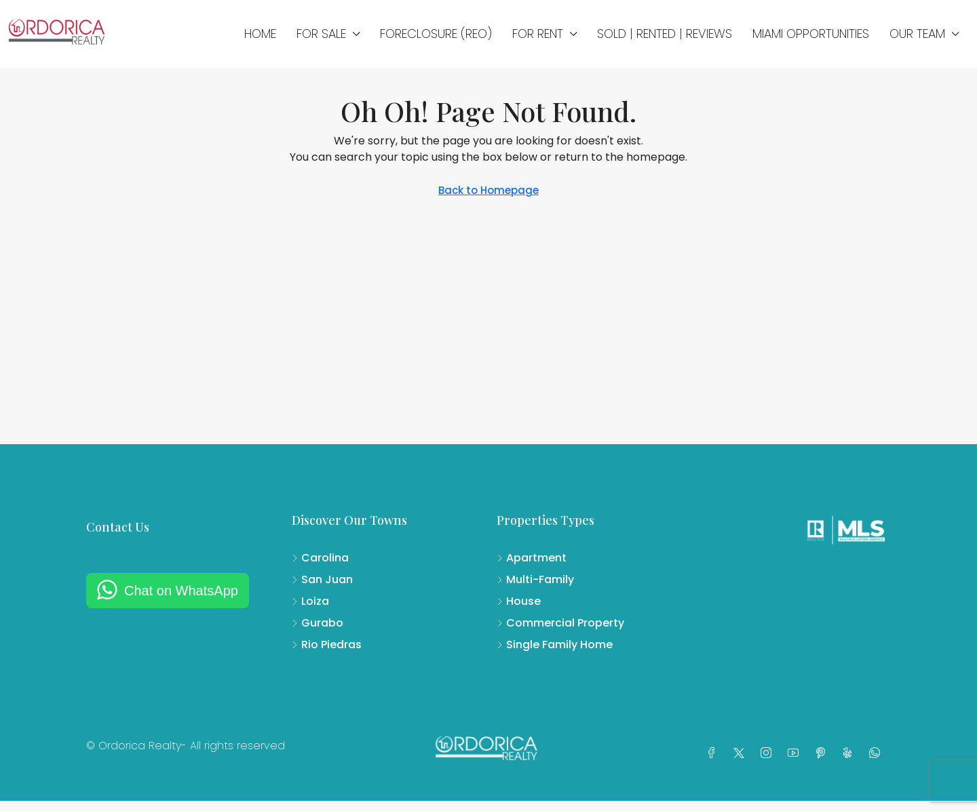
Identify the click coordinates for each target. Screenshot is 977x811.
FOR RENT (537, 33)
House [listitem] (519, 601)
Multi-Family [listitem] (535, 579)
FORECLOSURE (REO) (436, 33)
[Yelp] (850, 753)
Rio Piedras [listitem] (327, 644)
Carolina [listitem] (320, 558)
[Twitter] (741, 753)
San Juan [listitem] (322, 579)
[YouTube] (796, 753)
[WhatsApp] (877, 753)
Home (260, 33)
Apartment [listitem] (532, 558)
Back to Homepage (488, 190)
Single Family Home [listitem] (555, 644)
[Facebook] (714, 753)
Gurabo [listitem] (317, 623)
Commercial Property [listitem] (560, 623)
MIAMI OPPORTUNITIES (810, 33)
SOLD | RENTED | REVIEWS (664, 33)
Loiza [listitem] (310, 601)
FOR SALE (321, 33)
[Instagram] (769, 753)
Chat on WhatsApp (181, 590)
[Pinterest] (823, 753)
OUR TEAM (917, 33)
